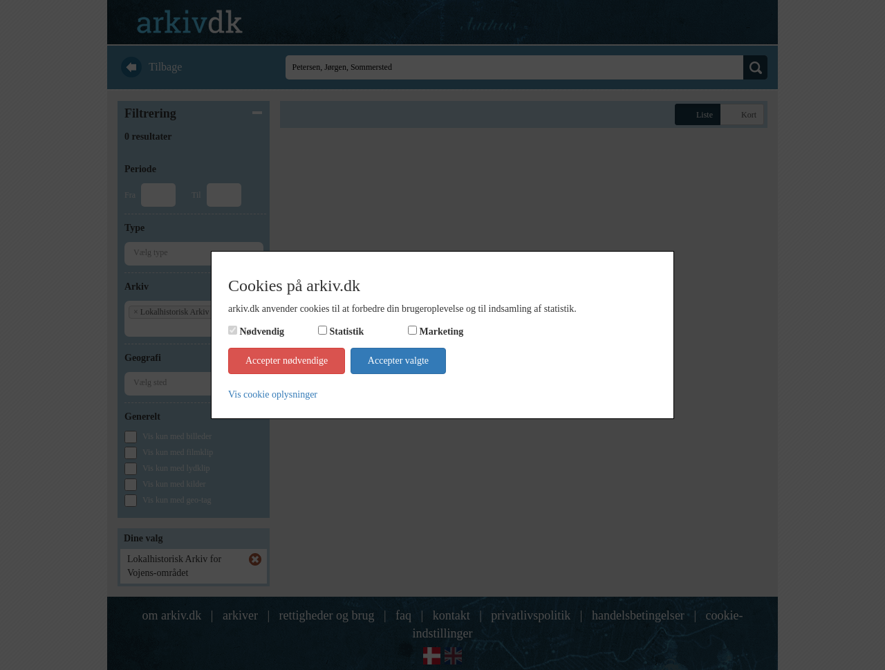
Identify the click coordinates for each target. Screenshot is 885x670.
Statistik (347, 331)
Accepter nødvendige (286, 360)
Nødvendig (262, 331)
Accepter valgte (398, 360)
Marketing (442, 331)
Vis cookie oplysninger (272, 394)
